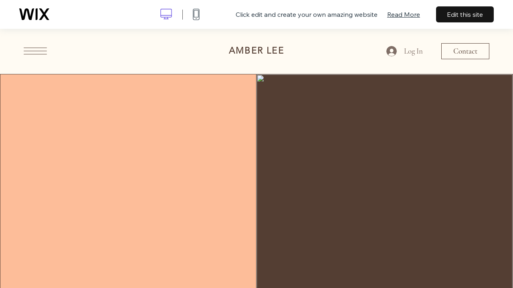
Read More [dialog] (403, 14)
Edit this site (465, 14)
